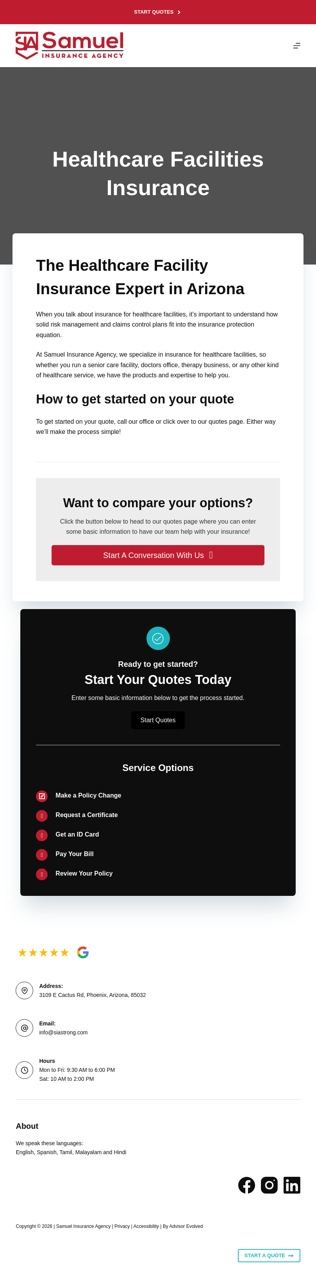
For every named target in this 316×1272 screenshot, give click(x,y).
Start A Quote (269, 1255)
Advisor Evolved (186, 1226)
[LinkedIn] (292, 1185)
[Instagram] (269, 1185)
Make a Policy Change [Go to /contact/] (88, 795)
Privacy (122, 1226)
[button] (158, 555)
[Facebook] (246, 1185)
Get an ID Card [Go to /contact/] (77, 834)
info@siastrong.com (63, 1032)
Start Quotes (158, 12)
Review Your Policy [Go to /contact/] (83, 873)
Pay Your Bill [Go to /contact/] (74, 854)
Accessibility (146, 1226)
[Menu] (296, 45)
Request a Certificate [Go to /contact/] (86, 815)
